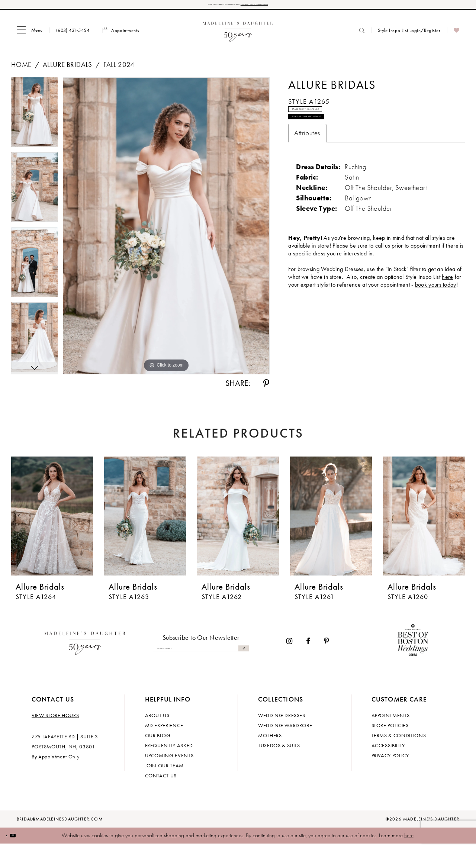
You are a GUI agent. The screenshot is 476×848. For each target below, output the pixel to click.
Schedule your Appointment (340, 142)
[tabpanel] (34, 119)
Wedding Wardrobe (285, 729)
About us (157, 719)
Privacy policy (390, 760)
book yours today (435, 315)
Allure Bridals (67, 68)
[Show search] (362, 34)
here (409, 840)
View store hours (55, 719)
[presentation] (52, 520)
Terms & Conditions (399, 739)
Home (21, 68)
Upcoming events (169, 760)
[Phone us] (72, 34)
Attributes (307, 163)
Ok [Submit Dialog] (28, 839)
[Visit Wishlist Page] (456, 35)
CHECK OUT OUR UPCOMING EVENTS (289, 6)
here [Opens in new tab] (447, 307)
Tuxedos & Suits (279, 750)
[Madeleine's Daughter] (85, 645)
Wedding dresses (281, 719)
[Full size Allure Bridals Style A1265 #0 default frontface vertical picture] (166, 230)
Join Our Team (164, 770)
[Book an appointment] (121, 35)
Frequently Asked (169, 750)
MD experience (164, 729)
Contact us (161, 780)
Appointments (391, 719)
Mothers (270, 739)
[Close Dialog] (11, 839)
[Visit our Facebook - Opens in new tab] (308, 645)
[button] (29, 34)
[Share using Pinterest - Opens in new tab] (266, 387)
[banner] (238, 34)
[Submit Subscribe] (241, 653)
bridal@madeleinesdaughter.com (60, 823)
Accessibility (388, 750)
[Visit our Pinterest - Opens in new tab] (326, 645)
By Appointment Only (55, 761)
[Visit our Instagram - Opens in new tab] (289, 645)
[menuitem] (29, 34)
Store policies (390, 729)
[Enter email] (201, 653)
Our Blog (158, 739)
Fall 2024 (119, 68)
